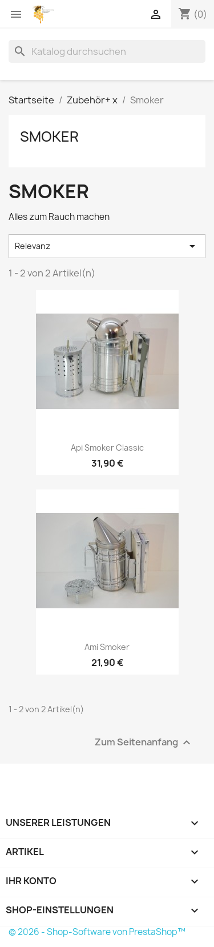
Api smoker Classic (107, 447)
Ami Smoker (107, 646)
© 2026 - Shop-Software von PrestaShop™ (97, 932)
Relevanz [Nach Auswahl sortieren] (107, 246)
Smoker (49, 136)
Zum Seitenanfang (144, 742)
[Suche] (107, 51)
